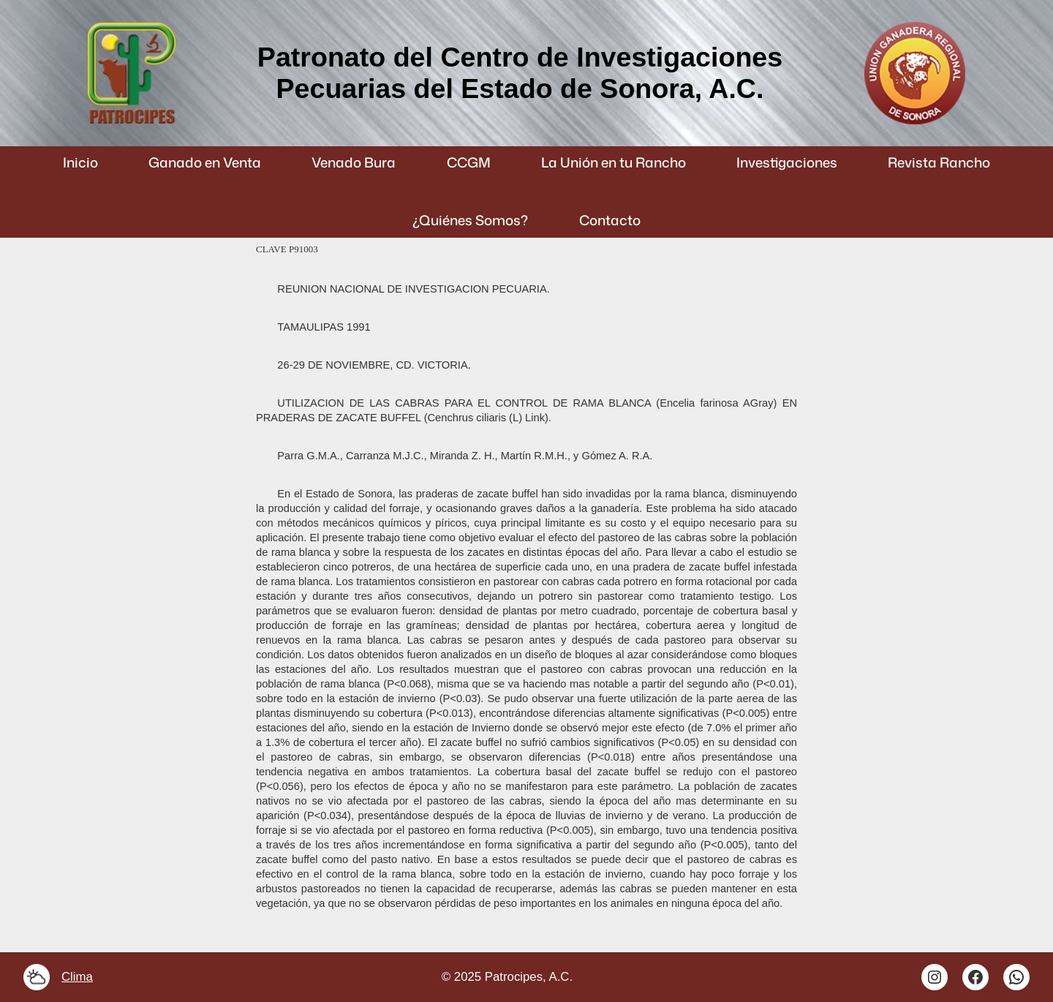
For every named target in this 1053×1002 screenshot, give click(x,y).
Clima (77, 977)
